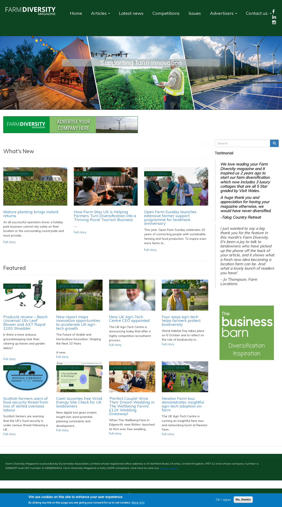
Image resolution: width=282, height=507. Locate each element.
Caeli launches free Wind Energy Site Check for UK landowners (79, 402)
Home (76, 13)
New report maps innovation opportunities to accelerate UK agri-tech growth (78, 322)
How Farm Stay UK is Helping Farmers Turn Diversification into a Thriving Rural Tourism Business (105, 215)
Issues (195, 13)
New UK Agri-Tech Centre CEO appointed (129, 318)
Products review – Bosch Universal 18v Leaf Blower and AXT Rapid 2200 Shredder (25, 322)
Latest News (156, 174)
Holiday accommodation (96, 174)
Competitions (166, 13)
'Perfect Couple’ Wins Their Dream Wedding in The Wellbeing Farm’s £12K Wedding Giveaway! (131, 406)
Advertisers (223, 13)
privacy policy (169, 468)
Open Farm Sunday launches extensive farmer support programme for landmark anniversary (170, 217)
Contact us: (259, 13)
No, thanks (243, 499)
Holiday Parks (17, 174)
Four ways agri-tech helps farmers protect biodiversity (181, 320)
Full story (9, 242)
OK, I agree (223, 499)
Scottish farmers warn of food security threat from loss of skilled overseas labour (25, 404)
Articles (100, 13)
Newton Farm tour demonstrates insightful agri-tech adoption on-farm (183, 404)
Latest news (131, 13)
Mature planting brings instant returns (30, 213)
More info (138, 502)
